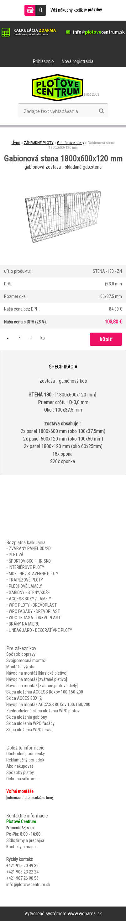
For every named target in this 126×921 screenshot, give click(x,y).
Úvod (16, 142)
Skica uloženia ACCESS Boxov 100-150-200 (44, 691)
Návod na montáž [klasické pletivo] (36, 673)
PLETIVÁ (16, 554)
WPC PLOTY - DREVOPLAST (33, 605)
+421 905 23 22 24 (22, 871)
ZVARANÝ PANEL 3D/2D (30, 548)
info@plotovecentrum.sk (28, 884)
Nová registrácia (77, 62)
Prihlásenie (43, 62)
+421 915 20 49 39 (22, 865)
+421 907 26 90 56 (22, 878)
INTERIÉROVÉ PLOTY (26, 567)
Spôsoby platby (20, 772)
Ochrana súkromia (22, 778)
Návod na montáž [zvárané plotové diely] (42, 685)
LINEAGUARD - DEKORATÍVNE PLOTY (40, 630)
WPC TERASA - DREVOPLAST (34, 617)
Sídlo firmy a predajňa (25, 840)
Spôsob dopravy (20, 654)
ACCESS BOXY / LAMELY (30, 598)
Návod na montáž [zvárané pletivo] (36, 679)
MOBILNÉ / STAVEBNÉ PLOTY (33, 573)
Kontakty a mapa (21, 846)
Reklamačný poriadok (25, 759)
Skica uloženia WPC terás (28, 729)
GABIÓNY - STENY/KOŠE (29, 592)
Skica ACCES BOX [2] (24, 698)
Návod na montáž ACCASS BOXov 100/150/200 (48, 704)
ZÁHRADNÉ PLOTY (39, 142)
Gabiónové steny (70, 142)
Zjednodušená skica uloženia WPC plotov (43, 710)
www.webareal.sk (85, 914)
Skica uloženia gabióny (26, 717)
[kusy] (19, 338)
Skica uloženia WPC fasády (30, 723)
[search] (101, 111)
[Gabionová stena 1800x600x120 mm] (63, 174)
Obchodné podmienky (25, 753)
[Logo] (63, 87)
